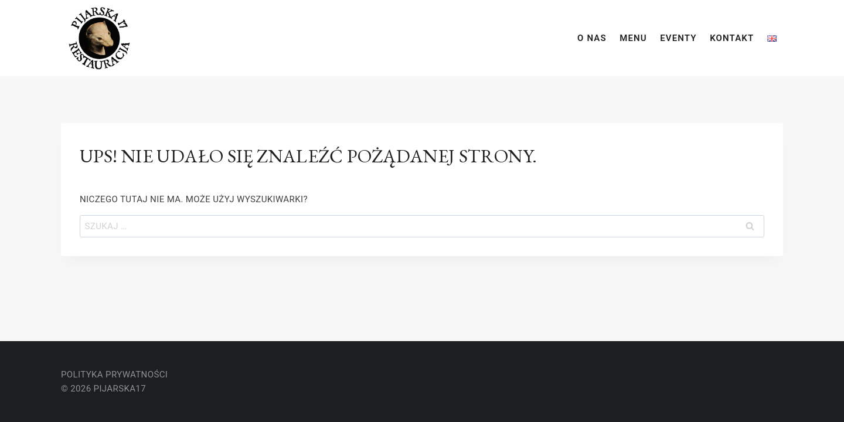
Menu (633, 38)
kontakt (732, 38)
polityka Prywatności (114, 374)
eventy (678, 38)
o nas (592, 38)
